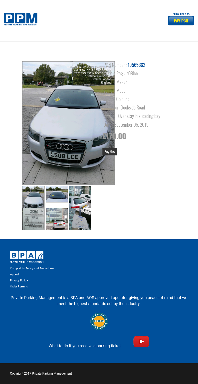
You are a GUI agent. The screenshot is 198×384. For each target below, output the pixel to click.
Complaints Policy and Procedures (32, 268)
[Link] (20, 19)
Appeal (14, 274)
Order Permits (19, 286)
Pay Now (110, 151)
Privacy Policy (19, 280)
